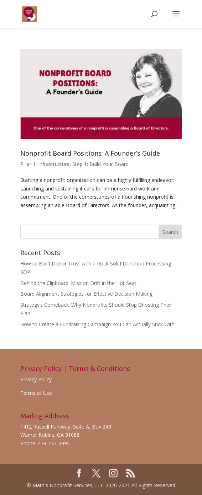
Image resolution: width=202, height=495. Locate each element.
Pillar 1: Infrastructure (44, 164)
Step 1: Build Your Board (100, 164)
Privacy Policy (36, 379)
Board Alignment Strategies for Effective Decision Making (86, 293)
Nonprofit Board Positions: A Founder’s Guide (90, 153)
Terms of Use (36, 392)
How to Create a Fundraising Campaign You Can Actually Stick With (97, 324)
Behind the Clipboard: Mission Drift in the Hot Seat (78, 283)
